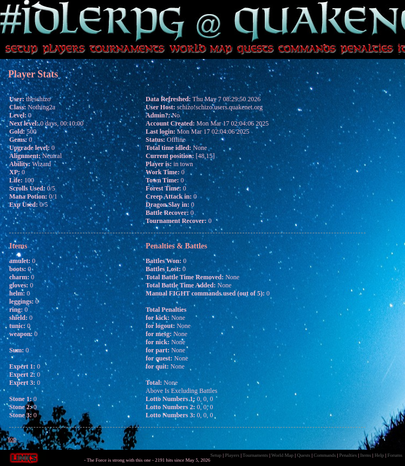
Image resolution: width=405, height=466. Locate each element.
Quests (303, 455)
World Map (282, 455)
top (12, 439)
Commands (324, 455)
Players (232, 455)
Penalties (348, 455)
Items (365, 455)
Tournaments (255, 455)
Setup (216, 455)
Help (379, 455)
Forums (394, 455)
